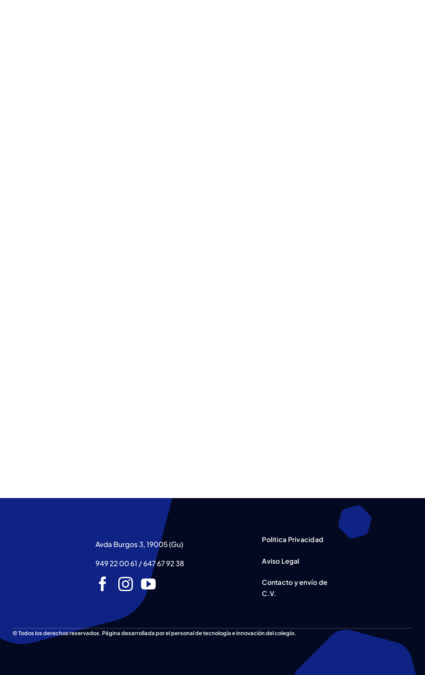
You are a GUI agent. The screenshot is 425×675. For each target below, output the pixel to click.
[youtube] (148, 584)
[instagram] (125, 584)
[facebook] (102, 584)
